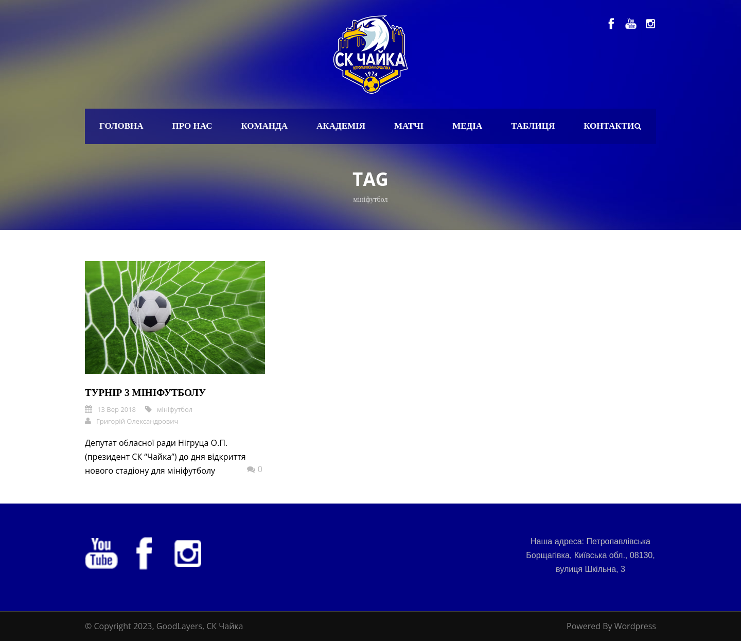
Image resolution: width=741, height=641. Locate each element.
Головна (121, 126)
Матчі (409, 126)
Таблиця (533, 126)
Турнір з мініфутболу (145, 392)
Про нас (192, 126)
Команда (264, 126)
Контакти (609, 126)
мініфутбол (174, 409)
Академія (340, 126)
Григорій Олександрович (137, 421)
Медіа (467, 126)
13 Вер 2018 (116, 409)
